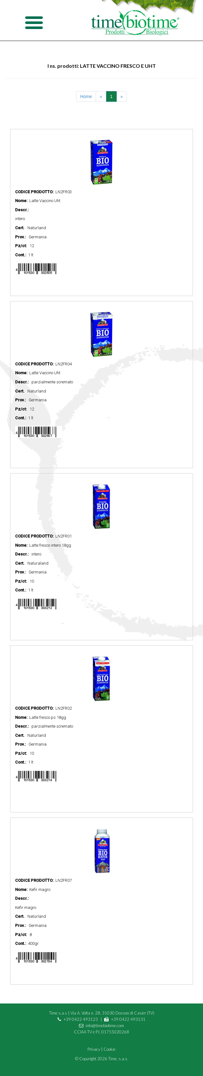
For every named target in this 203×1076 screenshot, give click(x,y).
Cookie (110, 1049)
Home (86, 96)
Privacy (93, 1049)
